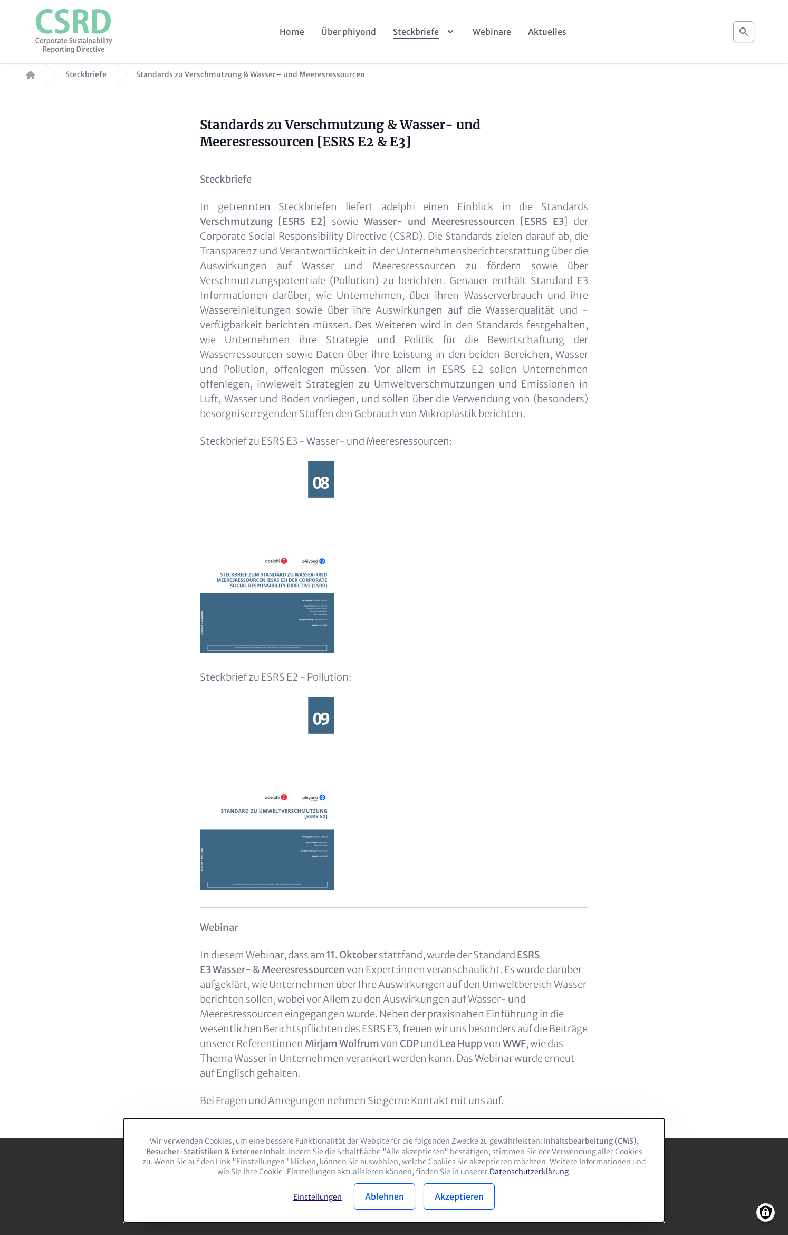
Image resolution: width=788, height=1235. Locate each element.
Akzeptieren (459, 1196)
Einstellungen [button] (317, 1197)
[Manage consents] (765, 1212)
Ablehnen (384, 1196)
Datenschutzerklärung (529, 1171)
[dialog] (394, 1170)
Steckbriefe (86, 74)
